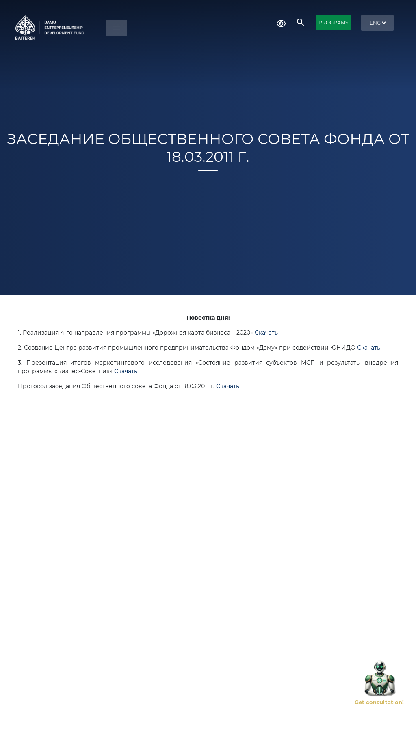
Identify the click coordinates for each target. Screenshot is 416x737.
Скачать (266, 332)
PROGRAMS (333, 22)
